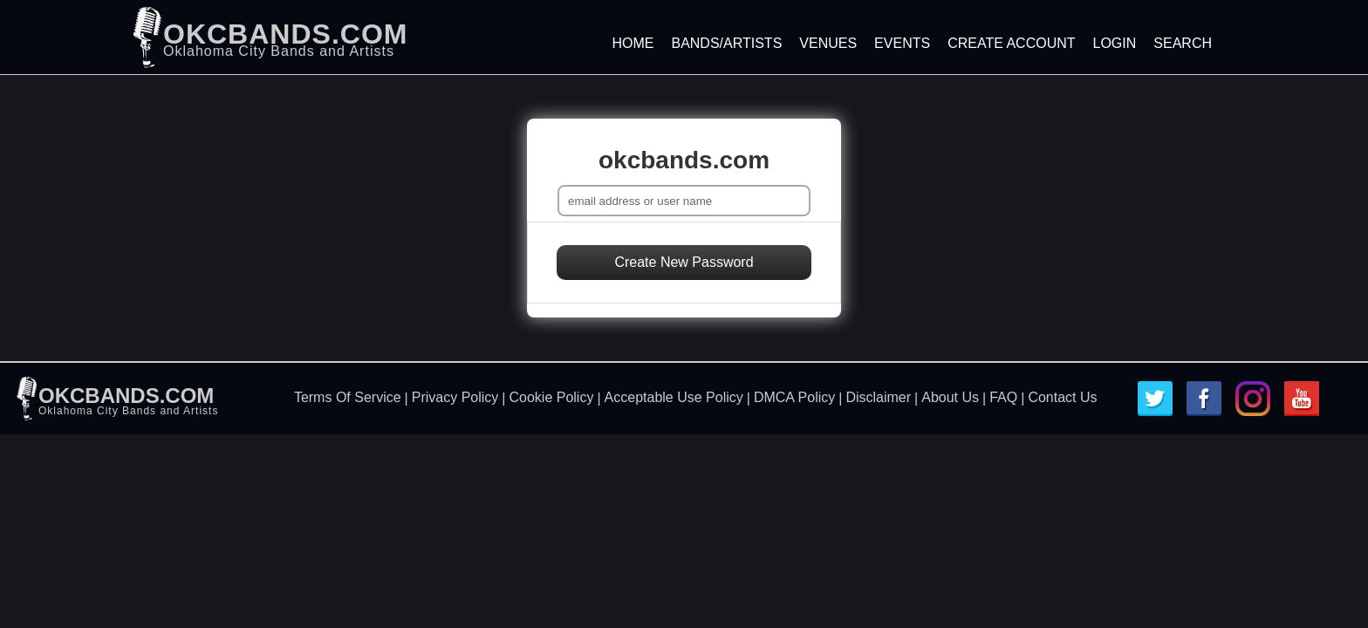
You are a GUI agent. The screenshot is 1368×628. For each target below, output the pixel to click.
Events (902, 43)
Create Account (1011, 43)
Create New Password (683, 262)
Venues (828, 43)
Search (1182, 43)
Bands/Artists (726, 43)
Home (632, 43)
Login (1115, 43)
